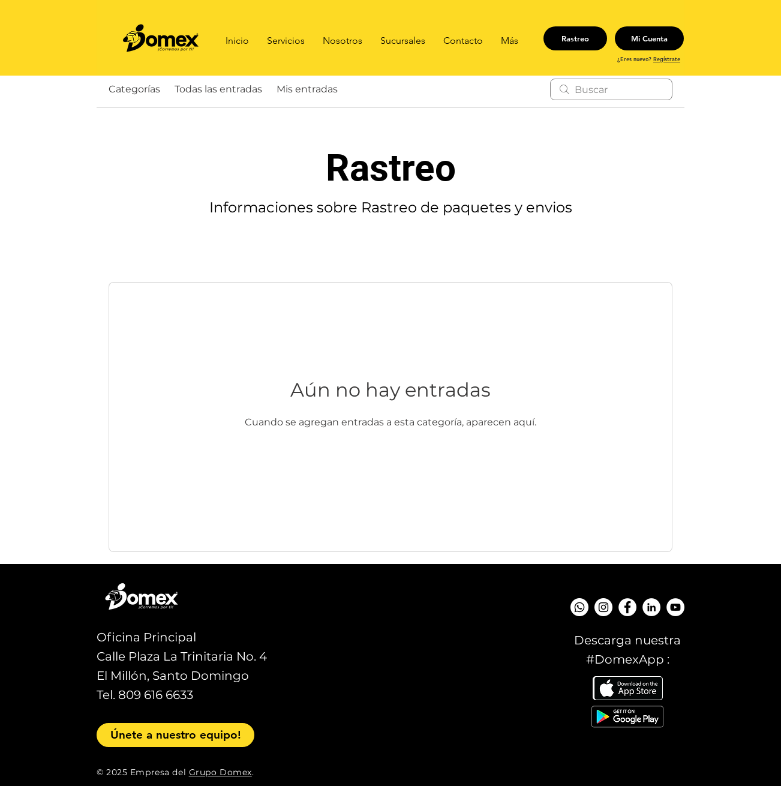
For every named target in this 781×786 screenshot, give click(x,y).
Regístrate (666, 58)
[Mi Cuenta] (649, 38)
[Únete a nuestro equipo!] (175, 735)
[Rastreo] (575, 38)
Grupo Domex (220, 772)
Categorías (134, 89)
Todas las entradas (218, 89)
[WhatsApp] (579, 607)
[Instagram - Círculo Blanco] (603, 607)
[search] (611, 89)
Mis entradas (307, 89)
